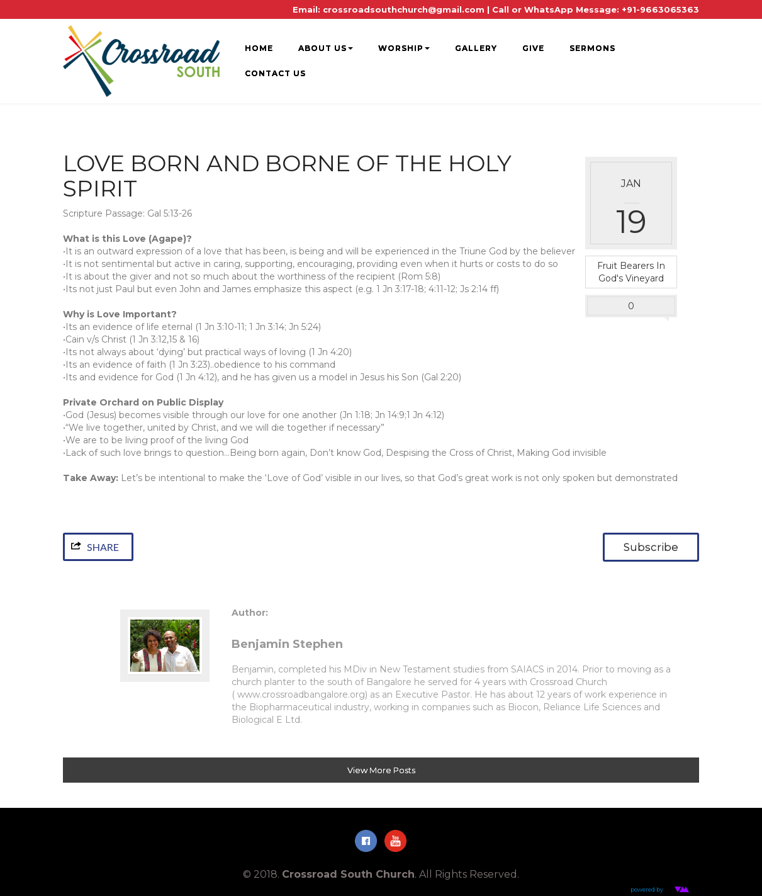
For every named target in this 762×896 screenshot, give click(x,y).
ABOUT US (325, 48)
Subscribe (651, 547)
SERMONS (592, 48)
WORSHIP (404, 48)
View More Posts (381, 770)
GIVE (533, 48)
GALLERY (476, 48)
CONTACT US (275, 73)
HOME (259, 48)
